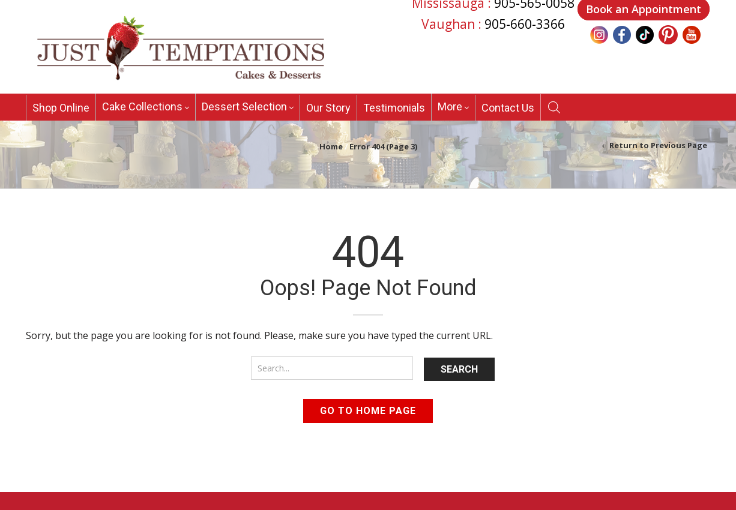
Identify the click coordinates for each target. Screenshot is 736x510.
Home (331, 146)
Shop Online (60, 107)
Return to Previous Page (658, 145)
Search (459, 369)
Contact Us (507, 107)
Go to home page (368, 410)
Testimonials (394, 107)
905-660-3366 (524, 24)
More (450, 106)
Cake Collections (142, 106)
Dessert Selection (244, 106)
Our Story (328, 107)
